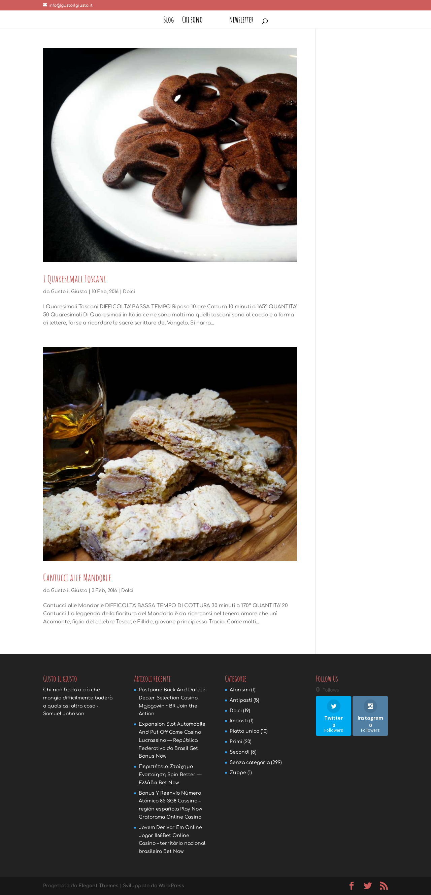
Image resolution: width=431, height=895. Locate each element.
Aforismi (240, 689)
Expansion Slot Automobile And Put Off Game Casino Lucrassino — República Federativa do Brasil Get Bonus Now (172, 740)
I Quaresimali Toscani (74, 278)
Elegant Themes (98, 885)
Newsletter (241, 21)
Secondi (240, 752)
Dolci (129, 291)
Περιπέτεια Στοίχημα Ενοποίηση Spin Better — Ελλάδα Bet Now (170, 774)
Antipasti (241, 700)
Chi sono (192, 21)
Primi (236, 741)
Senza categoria (250, 762)
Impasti (239, 720)
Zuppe (238, 772)
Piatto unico (244, 731)
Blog (168, 21)
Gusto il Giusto (69, 291)
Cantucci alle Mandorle (77, 577)
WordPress (171, 885)
